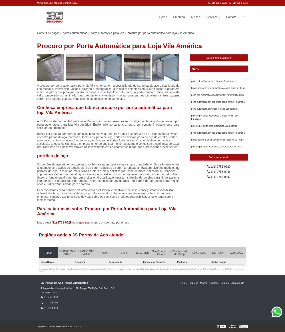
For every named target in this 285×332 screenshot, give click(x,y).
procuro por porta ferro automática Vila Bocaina (214, 126)
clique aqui (83, 222)
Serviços (212, 17)
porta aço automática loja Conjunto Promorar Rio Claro (217, 95)
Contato (231, 17)
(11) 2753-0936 (238, 2)
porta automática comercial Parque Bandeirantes (214, 109)
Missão (195, 17)
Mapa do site (237, 283)
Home (163, 17)
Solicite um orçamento (219, 57)
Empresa (179, 17)
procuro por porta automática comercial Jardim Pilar (216, 146)
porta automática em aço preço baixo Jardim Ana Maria (218, 102)
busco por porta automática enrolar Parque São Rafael (217, 140)
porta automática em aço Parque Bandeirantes (213, 81)
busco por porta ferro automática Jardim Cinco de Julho (218, 88)
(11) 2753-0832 (219, 176)
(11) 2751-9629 (217, 2)
